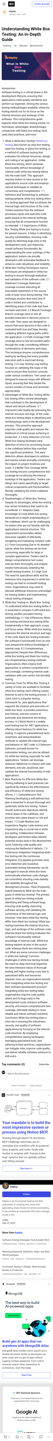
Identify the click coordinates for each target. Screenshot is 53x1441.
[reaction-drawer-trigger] (7, 1437)
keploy (12, 11)
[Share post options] (48, 1437)
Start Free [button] (26, 1375)
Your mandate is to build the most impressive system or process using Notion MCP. (26, 1127)
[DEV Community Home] (11, 4)
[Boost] (41, 1437)
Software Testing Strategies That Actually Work (26, 1242)
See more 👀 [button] (26, 1168)
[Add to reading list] (30, 1437)
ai (15, 45)
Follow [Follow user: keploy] (26, 1194)
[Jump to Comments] (19, 1437)
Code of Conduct (18, 1085)
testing (7, 45)
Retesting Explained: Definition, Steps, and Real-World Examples (26, 1255)
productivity (36, 45)
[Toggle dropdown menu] (49, 1095)
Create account (42, 4)
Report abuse (36, 1085)
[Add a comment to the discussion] (28, 1075)
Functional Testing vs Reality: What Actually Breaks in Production (26, 1270)
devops (23, 45)
